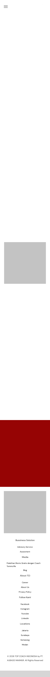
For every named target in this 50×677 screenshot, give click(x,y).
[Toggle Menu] (6, 6)
